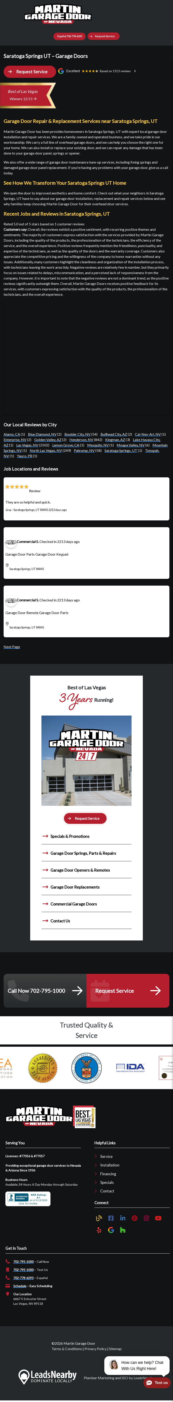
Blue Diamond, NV (42, 434)
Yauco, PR (24, 456)
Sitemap (115, 1349)
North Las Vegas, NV (46, 450)
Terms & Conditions (67, 1349)
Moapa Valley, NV (131, 445)
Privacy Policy (95, 1349)
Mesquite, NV (98, 445)
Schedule (19, 1286)
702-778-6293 (23, 1278)
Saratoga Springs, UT (121, 450)
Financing (108, 1173)
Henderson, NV (81, 439)
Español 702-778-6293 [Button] (69, 36)
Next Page (12, 646)
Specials (107, 1182)
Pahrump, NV (84, 450)
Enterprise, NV (15, 439)
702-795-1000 (23, 1261)
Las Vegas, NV (27, 445)
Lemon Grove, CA (65, 445)
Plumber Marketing (99, 1378)
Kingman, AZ (115, 439)
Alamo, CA (12, 434)
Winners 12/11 (23, 99)
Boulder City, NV (77, 434)
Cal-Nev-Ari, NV (148, 434)
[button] (104, 36)
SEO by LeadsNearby (138, 1378)
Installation (109, 1165)
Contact (107, 1191)
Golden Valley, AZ (47, 439)
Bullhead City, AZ (113, 434)
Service (106, 1156)
